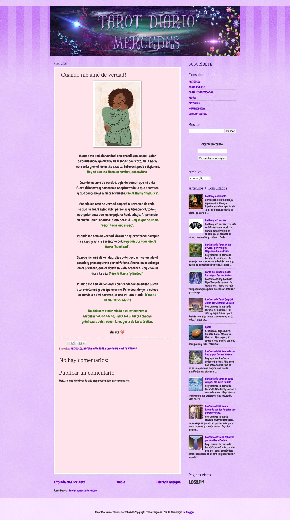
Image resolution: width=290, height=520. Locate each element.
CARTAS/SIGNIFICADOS (201, 92)
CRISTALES (194, 103)
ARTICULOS (76, 348)
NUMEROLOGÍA (197, 108)
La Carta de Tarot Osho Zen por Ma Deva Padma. (219, 438)
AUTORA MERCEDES (93, 348)
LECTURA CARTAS (198, 114)
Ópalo (208, 327)
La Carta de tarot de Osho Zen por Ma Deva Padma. (219, 380)
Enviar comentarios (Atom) (83, 490)
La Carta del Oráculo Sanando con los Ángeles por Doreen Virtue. (220, 409)
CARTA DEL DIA (197, 87)
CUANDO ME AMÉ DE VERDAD (121, 348)
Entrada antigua (168, 482)
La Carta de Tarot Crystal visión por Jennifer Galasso (219, 301)
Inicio (121, 482)
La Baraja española (215, 196)
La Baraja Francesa (215, 220)
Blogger (190, 512)
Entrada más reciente (69, 482)
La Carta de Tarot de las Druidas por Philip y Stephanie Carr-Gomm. (218, 248)
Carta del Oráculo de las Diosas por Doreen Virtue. (218, 273)
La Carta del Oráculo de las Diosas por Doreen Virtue (220, 353)
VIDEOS (192, 97)
